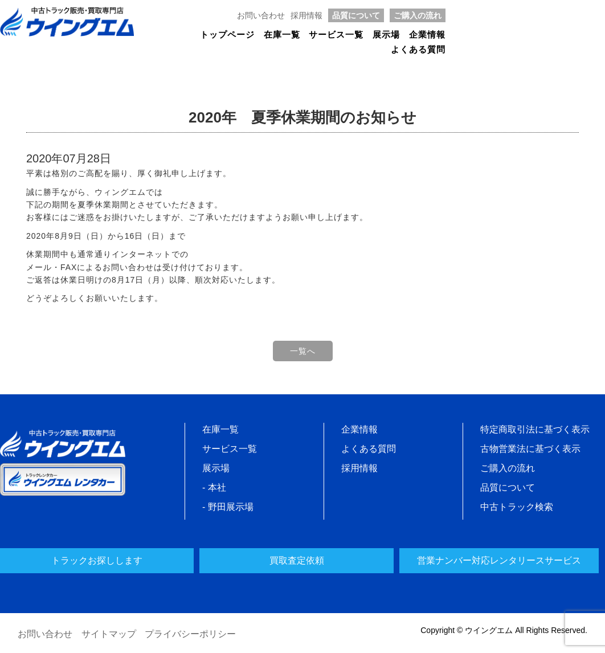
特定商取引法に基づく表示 (535, 429)
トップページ (227, 34)
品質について (356, 15)
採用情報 (306, 15)
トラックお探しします (96, 560)
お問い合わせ (261, 15)
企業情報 (427, 34)
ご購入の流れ (418, 15)
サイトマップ (108, 634)
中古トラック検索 (516, 507)
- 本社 (214, 487)
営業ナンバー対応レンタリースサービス (499, 560)
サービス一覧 (336, 34)
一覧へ (303, 351)
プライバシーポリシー (190, 634)
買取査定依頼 (296, 560)
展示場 (386, 34)
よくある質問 (418, 49)
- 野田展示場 (228, 507)
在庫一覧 (282, 34)
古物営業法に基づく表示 (530, 449)
